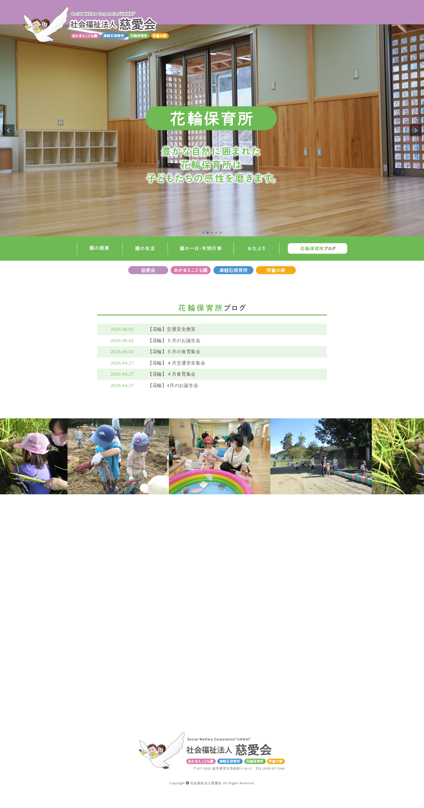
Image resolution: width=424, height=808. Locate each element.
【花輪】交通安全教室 (172, 329)
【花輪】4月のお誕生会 (173, 385)
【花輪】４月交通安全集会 (177, 363)
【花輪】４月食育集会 (172, 374)
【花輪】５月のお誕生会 (174, 340)
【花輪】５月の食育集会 (174, 351)
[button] (203, 232)
